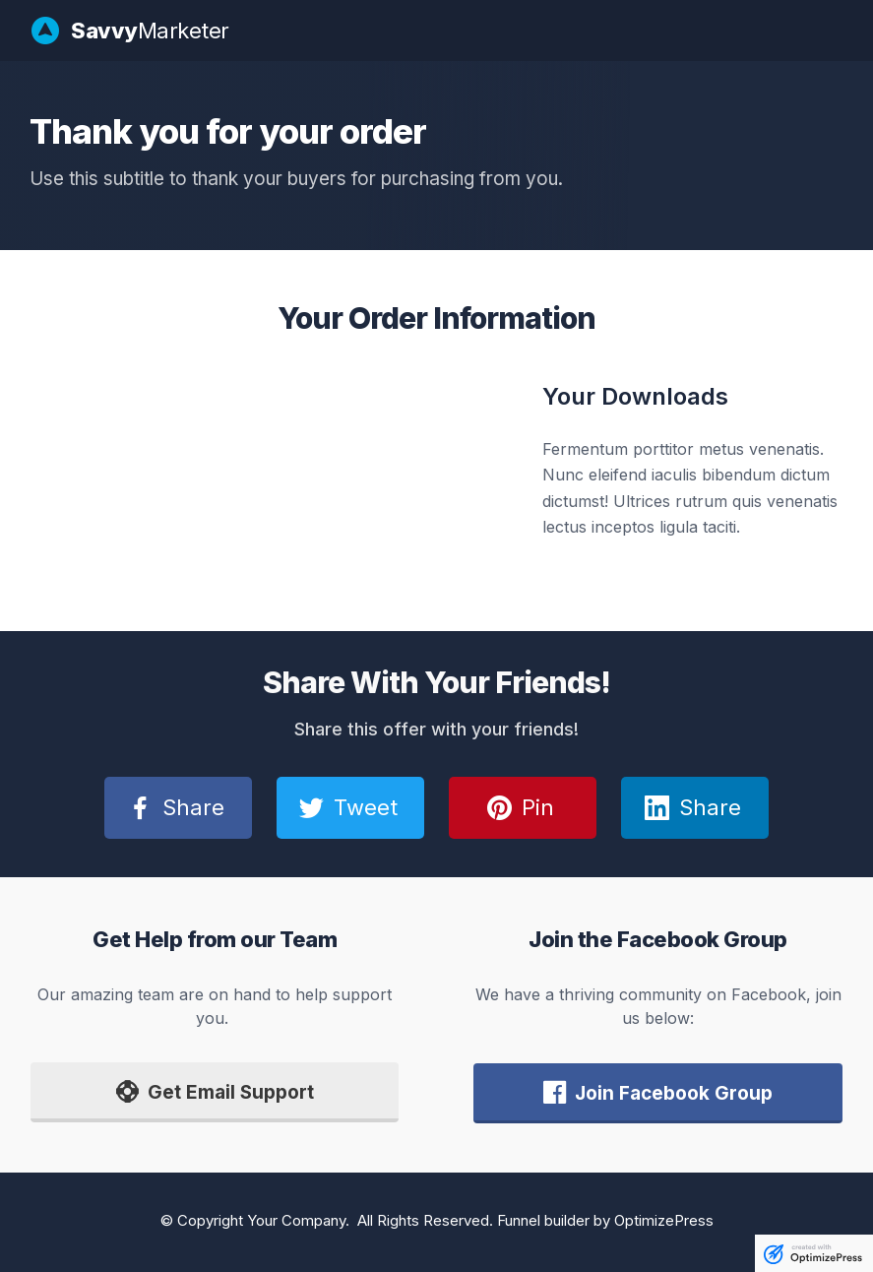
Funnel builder (543, 1220)
